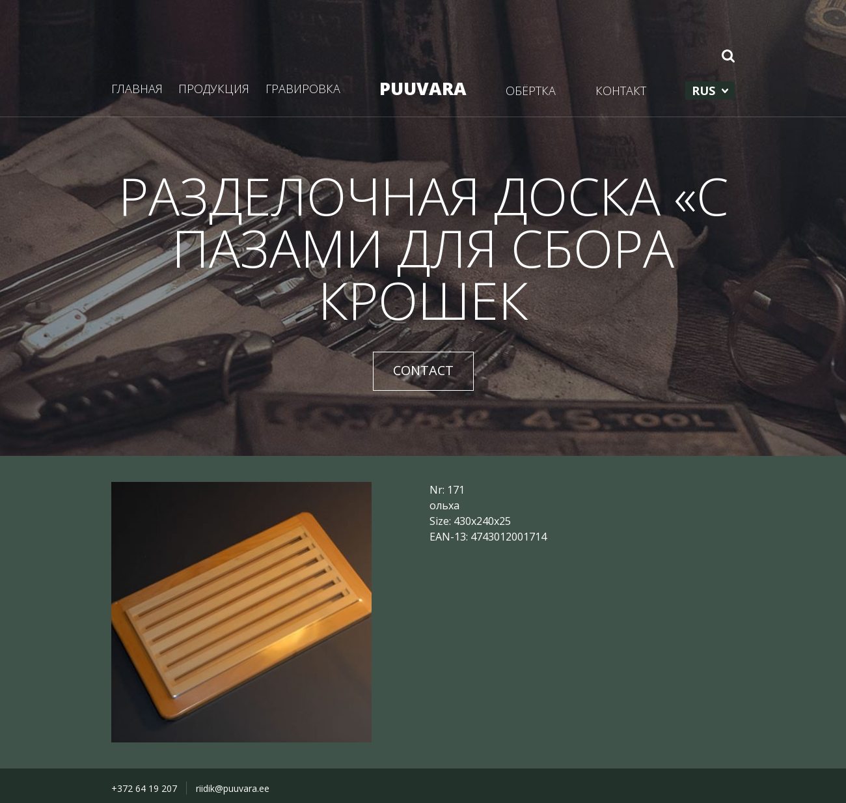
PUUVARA (423, 88)
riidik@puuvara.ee (232, 788)
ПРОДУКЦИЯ (213, 88)
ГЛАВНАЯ (137, 88)
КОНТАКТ (620, 90)
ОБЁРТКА (531, 90)
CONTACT (423, 370)
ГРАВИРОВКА (303, 88)
